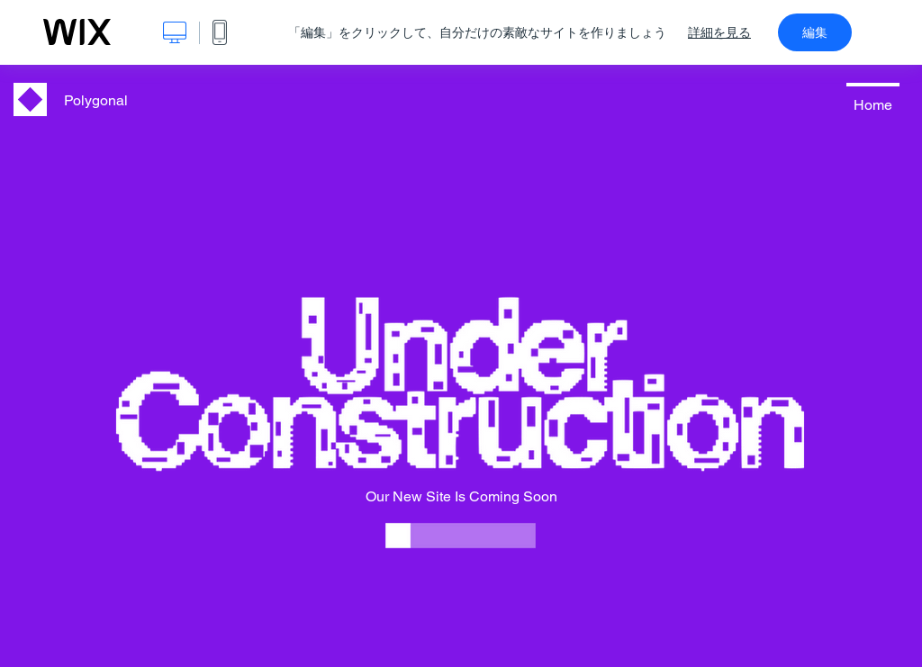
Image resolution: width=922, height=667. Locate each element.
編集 (814, 32)
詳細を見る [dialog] (719, 32)
